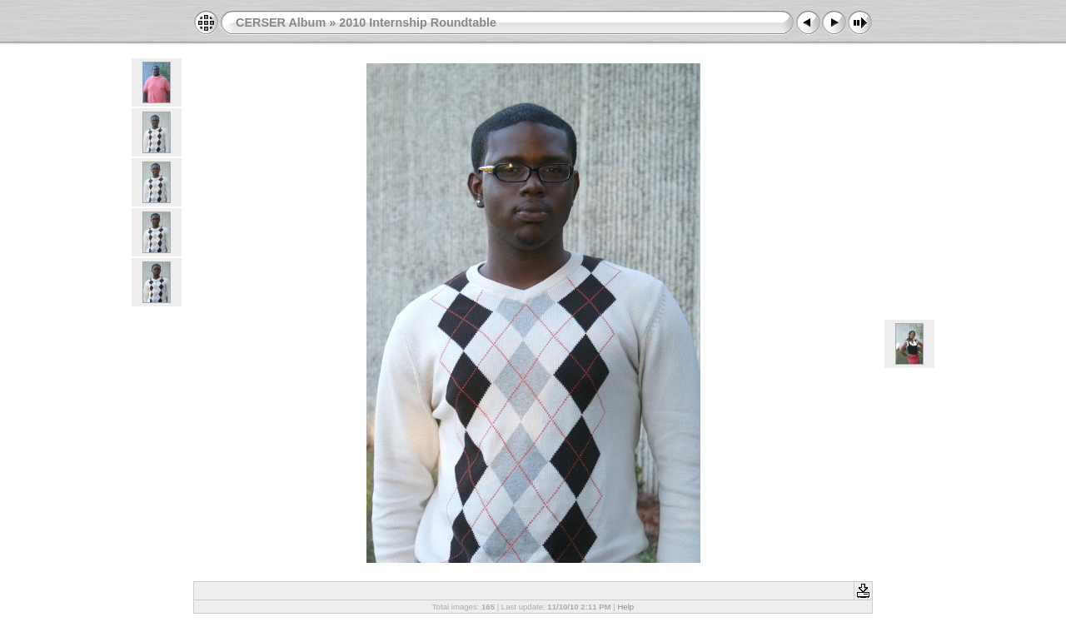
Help (625, 606)
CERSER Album (281, 22)
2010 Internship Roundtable (417, 22)
